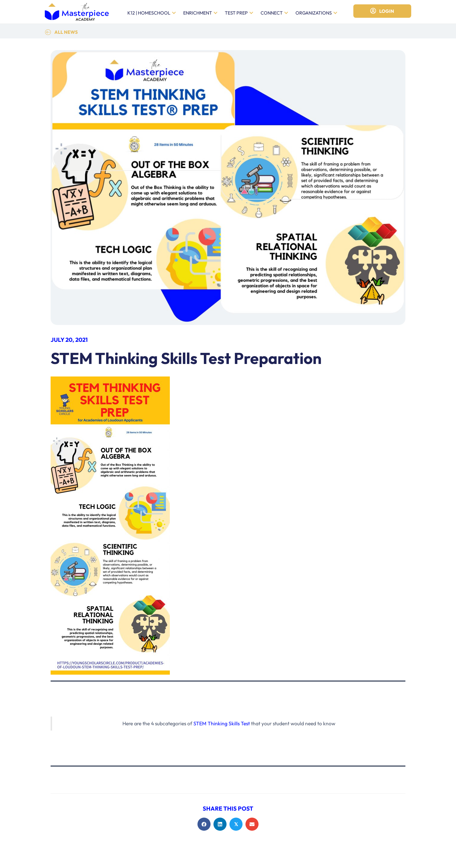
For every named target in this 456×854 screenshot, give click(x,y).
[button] (173, 13)
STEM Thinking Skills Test (221, 723)
